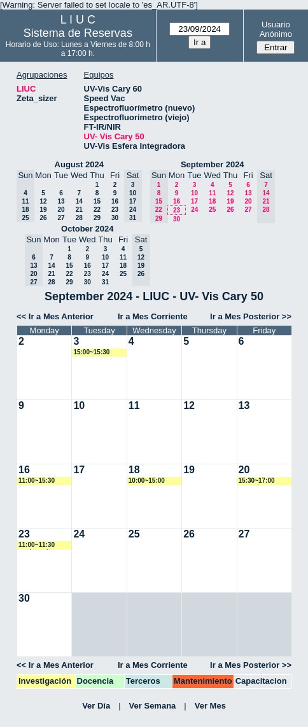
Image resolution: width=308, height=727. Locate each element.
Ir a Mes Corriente (153, 316)
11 (212, 193)
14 (79, 201)
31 (105, 282)
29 (97, 217)
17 (194, 201)
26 (42, 217)
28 (79, 217)
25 (212, 209)
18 (212, 201)
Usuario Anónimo (276, 29)
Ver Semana (152, 705)
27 (60, 217)
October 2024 (87, 228)
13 (60, 201)
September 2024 (212, 164)
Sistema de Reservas (78, 33)
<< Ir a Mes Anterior (55, 316)
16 (114, 201)
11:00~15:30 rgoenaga (36, 481)
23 (114, 209)
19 (42, 209)
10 (194, 193)
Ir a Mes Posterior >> (250, 316)
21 (79, 209)
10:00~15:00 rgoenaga (147, 481)
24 (194, 209)
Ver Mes (210, 705)
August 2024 (79, 164)
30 (114, 217)
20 (60, 209)
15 (97, 201)
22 (97, 209)
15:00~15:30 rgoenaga (91, 353)
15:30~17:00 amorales (257, 481)
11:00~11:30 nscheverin (36, 545)
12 (42, 201)
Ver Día (96, 705)
